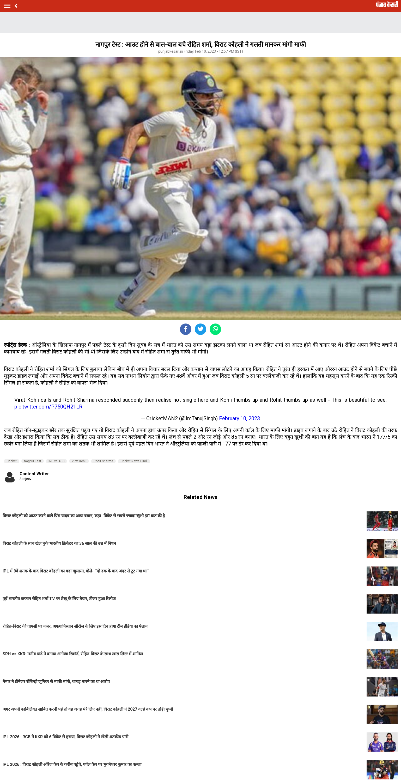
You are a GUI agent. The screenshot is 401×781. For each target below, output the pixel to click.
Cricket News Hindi (134, 461)
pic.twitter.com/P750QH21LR (48, 407)
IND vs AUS (56, 461)
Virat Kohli (79, 461)
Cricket (12, 461)
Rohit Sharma (103, 461)
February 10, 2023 (239, 418)
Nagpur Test (32, 461)
